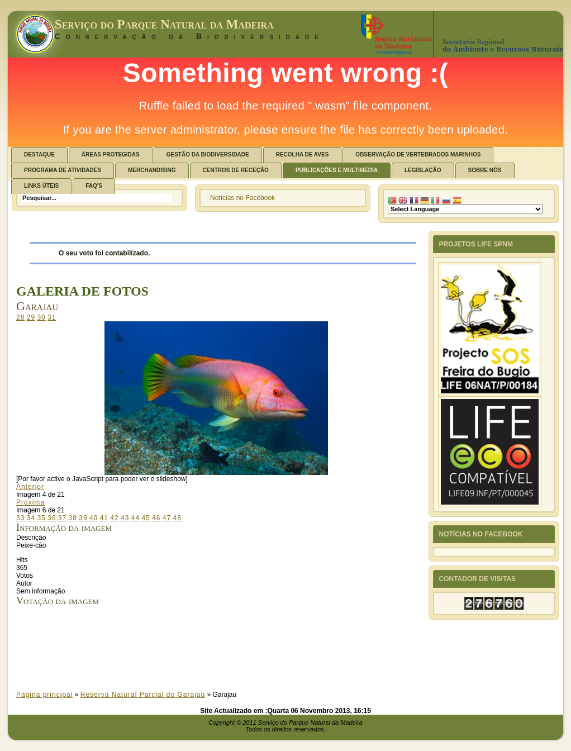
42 (114, 518)
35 (41, 518)
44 (135, 518)
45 (145, 518)
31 (51, 317)
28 (20, 317)
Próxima (30, 502)
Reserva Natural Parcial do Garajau (142, 694)
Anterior (30, 487)
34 (31, 518)
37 (62, 518)
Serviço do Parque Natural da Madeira (164, 24)
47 (167, 518)
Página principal (44, 694)
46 (156, 518)
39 (83, 518)
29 (31, 317)
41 (104, 518)
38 (73, 518)
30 (41, 317)
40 (93, 518)
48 (177, 518)
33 (20, 518)
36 (51, 518)
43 (125, 518)
